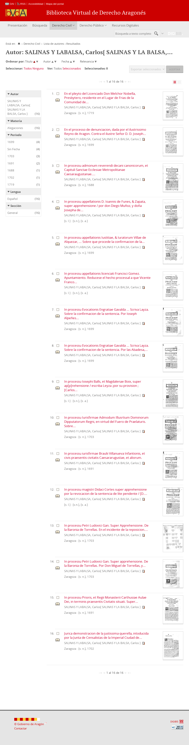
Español (12, 199)
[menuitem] (18, 25)
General (12, 213)
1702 (10, 177)
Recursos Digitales (125, 25)
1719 (10, 184)
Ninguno (38, 68)
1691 (10, 163)
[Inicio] (19, 43)
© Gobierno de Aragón (29, 724)
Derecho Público (92, 25)
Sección (15, 206)
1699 (10, 142)
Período (15, 135)
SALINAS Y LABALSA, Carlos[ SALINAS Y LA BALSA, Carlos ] (18, 107)
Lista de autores (54, 43)
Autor (14, 94)
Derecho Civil (62, 25)
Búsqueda (39, 25)
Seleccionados (71, 68)
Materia (16, 121)
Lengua (15, 192)
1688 (10, 170)
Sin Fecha (13, 149)
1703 (10, 156)
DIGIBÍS (174, 721)
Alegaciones (15, 128)
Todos (28, 68)
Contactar (20, 728)
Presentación (17, 25)
